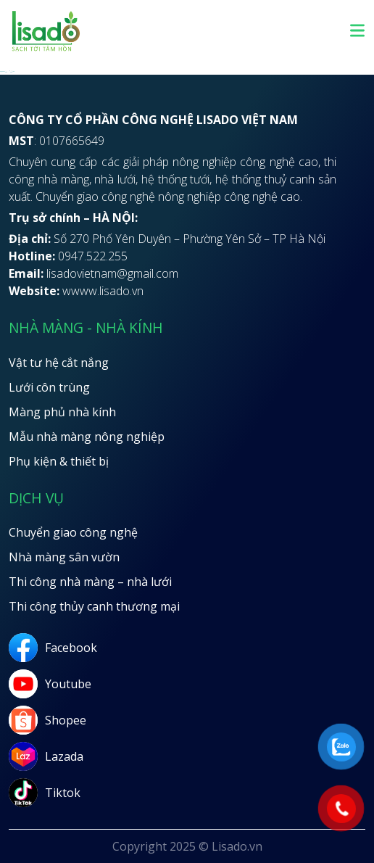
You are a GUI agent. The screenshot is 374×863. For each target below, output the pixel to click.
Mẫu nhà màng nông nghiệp (87, 437)
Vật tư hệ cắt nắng (59, 363)
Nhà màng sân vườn (64, 557)
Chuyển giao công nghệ (73, 532)
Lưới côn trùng (49, 387)
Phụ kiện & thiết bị (59, 461)
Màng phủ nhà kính (62, 412)
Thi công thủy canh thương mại (94, 606)
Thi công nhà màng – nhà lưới (90, 582)
